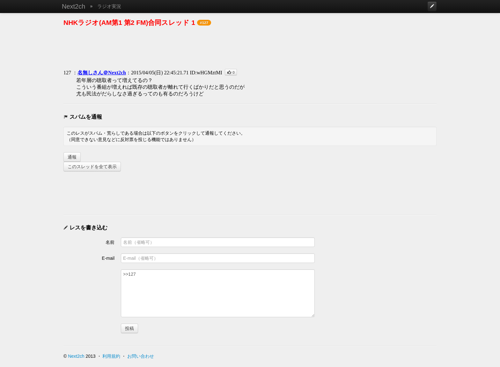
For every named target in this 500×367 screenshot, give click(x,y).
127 (67, 72)
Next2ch (73, 6)
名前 (110, 242)
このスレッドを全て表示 (92, 166)
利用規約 (111, 356)
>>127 (218, 293)
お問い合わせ (140, 356)
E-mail (108, 258)
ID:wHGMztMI (206, 72)
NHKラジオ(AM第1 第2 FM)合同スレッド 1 (129, 22)
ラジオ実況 (109, 6)
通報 (72, 157)
